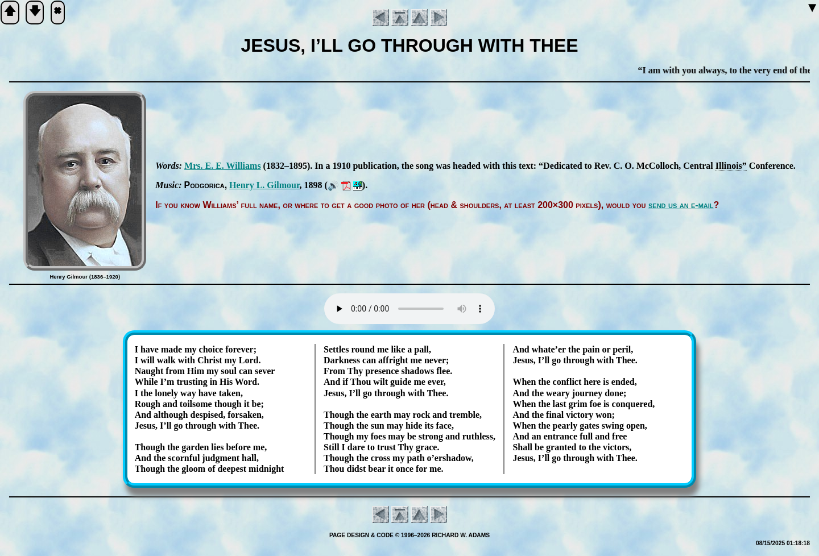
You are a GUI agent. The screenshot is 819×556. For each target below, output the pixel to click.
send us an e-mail (681, 205)
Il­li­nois (728, 166)
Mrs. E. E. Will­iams (222, 166)
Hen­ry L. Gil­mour (264, 185)
